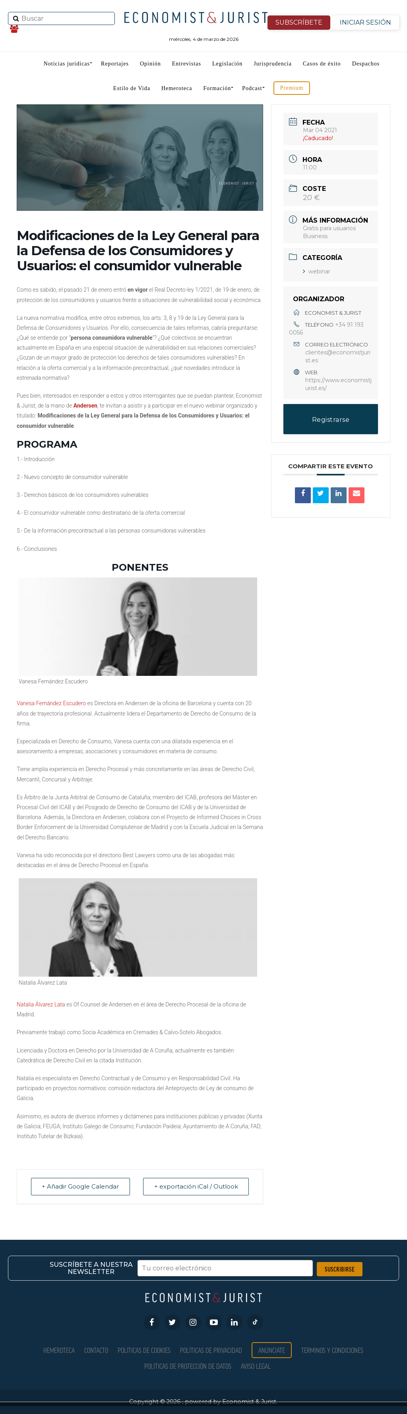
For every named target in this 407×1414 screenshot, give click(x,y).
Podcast (252, 88)
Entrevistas (186, 64)
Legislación (227, 64)
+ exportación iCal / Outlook (195, 1186)
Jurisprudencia (273, 64)
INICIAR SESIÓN (365, 22)
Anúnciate (271, 1350)
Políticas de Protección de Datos (187, 1366)
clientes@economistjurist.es (337, 356)
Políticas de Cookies (144, 1350)
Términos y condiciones (332, 1350)
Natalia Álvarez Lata (41, 1004)
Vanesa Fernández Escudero (51, 703)
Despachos (366, 64)
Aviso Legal (256, 1366)
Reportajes (115, 64)
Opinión (150, 64)
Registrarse (331, 419)
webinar (316, 271)
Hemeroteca (176, 88)
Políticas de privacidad (211, 1350)
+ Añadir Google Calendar (81, 1186)
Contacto (96, 1350)
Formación (217, 88)
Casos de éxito (322, 64)
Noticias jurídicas (67, 64)
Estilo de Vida (131, 88)
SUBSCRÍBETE (298, 22)
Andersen (85, 405)
